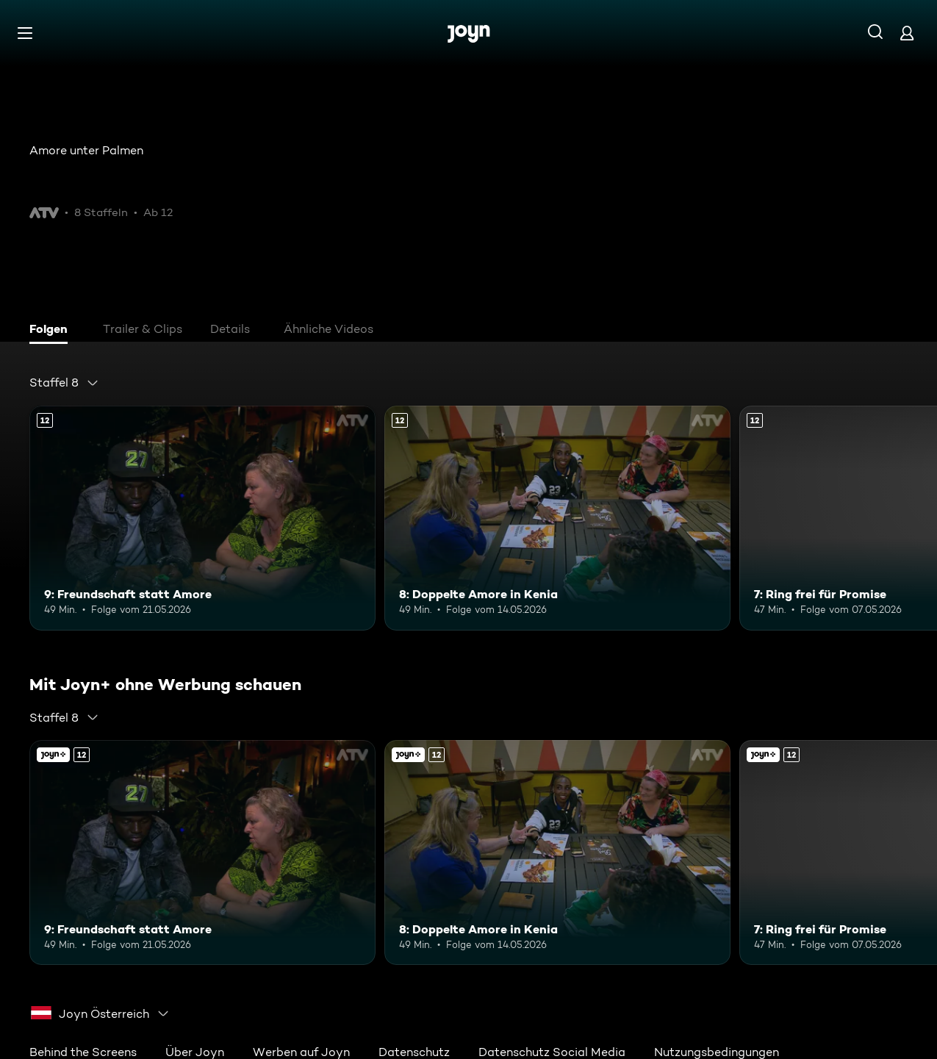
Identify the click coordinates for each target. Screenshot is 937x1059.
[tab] (52, 330)
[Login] (907, 33)
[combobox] (64, 383)
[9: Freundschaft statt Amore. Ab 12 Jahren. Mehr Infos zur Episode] (202, 518)
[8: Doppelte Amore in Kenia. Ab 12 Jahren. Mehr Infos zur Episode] (557, 518)
